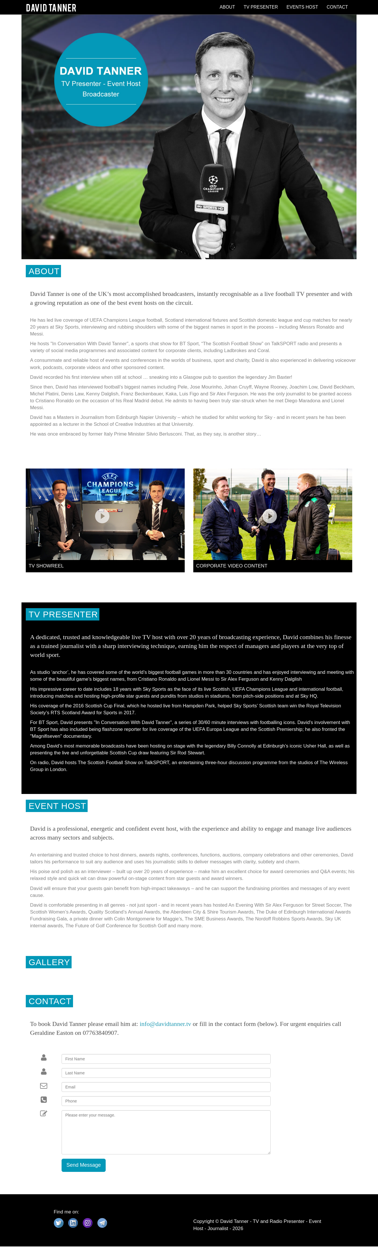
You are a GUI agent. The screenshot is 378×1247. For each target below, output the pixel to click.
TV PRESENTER (261, 7)
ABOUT (227, 7)
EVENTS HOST (302, 7)
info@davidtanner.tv (165, 1024)
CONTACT (337, 7)
